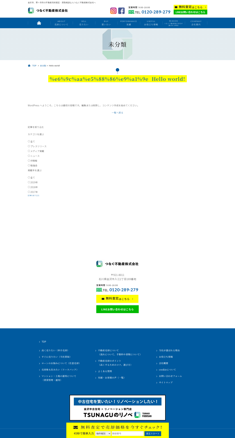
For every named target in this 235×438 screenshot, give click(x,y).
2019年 (34, 182)
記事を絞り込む (34, 195)
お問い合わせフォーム (170, 376)
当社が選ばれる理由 (169, 350)
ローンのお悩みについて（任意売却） (61, 363)
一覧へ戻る (117, 112)
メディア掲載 (37, 151)
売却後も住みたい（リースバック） (60, 369)
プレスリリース (38, 146)
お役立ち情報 (151, 23)
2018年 (34, 187)
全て (32, 141)
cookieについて (167, 369)
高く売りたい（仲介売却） (56, 350)
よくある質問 (105, 371)
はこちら (191, 7)
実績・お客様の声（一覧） (112, 377)
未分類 (43, 66)
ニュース (35, 155)
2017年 (34, 192)
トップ (39, 23)
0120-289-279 (156, 12)
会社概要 (163, 363)
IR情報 (33, 160)
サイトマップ (166, 382)
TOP (34, 66)
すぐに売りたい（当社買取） (57, 356)
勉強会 (33, 165)
